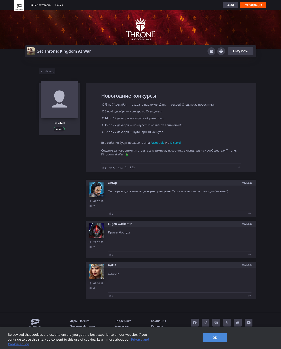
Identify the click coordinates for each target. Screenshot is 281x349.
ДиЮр (112, 183)
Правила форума (82, 326)
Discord (175, 143)
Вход (230, 4)
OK (215, 338)
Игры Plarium (80, 321)
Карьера (157, 326)
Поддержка (122, 321)
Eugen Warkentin (120, 224)
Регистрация (253, 4)
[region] (140, 338)
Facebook (157, 143)
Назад (47, 71)
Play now (240, 51)
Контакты (121, 326)
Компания (158, 321)
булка (112, 265)
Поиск (59, 5)
